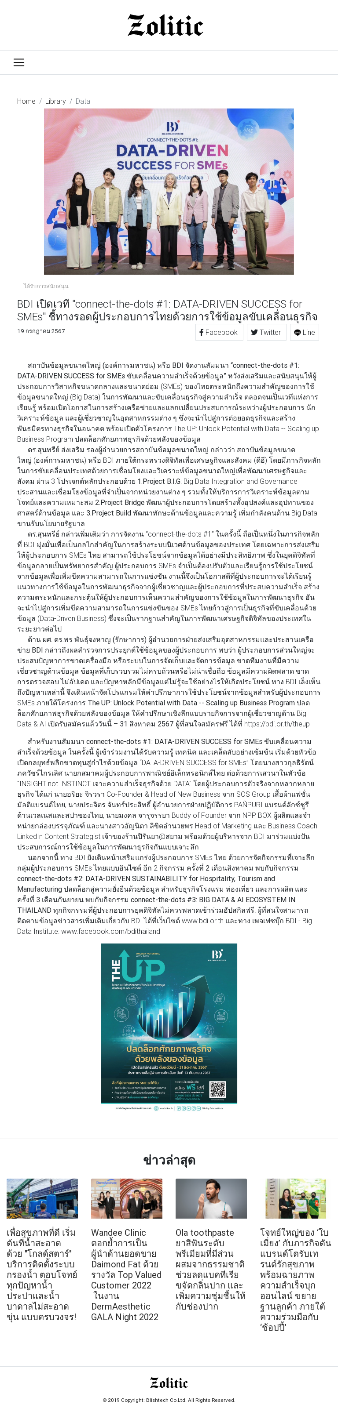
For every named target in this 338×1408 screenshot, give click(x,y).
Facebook (219, 332)
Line (304, 332)
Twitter (267, 332)
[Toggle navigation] (19, 62)
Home (26, 101)
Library (55, 101)
